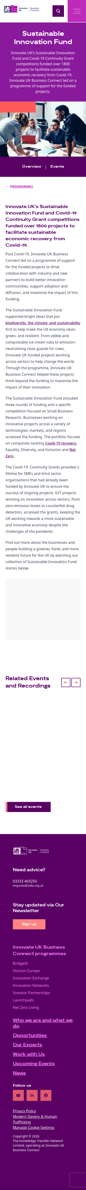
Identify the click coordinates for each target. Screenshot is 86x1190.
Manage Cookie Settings (34, 1127)
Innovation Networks (31, 985)
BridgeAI (20, 963)
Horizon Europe (26, 970)
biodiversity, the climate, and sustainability (43, 322)
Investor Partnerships (31, 992)
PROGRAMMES (21, 186)
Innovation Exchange (31, 978)
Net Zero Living (26, 1007)
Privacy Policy (24, 1111)
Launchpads (23, 1000)
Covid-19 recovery (60, 443)
